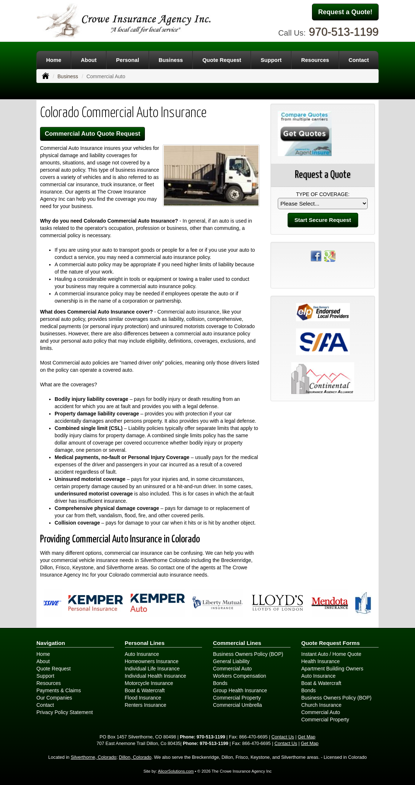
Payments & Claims (58, 690)
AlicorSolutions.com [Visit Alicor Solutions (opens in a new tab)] (176, 771)
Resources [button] (315, 60)
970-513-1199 (344, 31)
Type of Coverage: (322, 194)
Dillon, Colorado (135, 757)
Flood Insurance (143, 698)
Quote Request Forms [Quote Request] (330, 643)
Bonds (220, 683)
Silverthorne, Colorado (93, 757)
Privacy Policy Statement (64, 712)
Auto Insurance (142, 654)
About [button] (88, 60)
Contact (45, 705)
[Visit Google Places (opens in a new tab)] (330, 255)
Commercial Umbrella (237, 705)
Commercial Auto (232, 669)
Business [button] (171, 60)
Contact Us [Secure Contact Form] (283, 737)
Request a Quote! (345, 12)
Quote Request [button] (221, 60)
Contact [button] (358, 60)
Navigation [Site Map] (50, 643)
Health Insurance (320, 661)
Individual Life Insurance (152, 669)
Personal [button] (127, 60)
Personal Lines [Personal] (145, 643)
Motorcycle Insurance (149, 683)
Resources (48, 683)
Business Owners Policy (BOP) (248, 654)
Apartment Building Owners (332, 669)
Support (45, 676)
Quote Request (53, 669)
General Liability (231, 661)
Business (68, 76)
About (43, 661)
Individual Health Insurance (155, 676)
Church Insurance (321, 705)
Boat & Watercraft (145, 690)
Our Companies (54, 698)
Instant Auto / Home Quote (331, 654)
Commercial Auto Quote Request (92, 133)
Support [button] (271, 60)
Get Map (306, 737)
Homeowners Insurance (152, 661)
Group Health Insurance (240, 690)
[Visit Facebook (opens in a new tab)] (316, 255)
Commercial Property (237, 698)
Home (54, 60)
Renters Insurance (145, 705)
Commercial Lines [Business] (237, 643)
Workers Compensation (239, 676)
